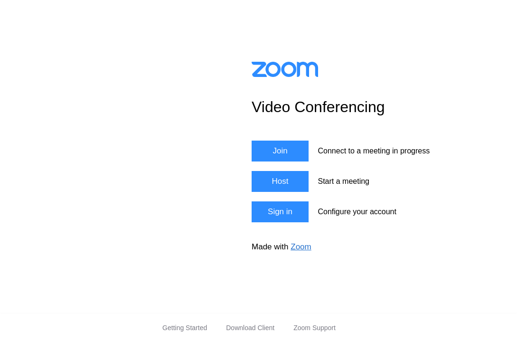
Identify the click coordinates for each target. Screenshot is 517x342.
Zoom (301, 246)
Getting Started (184, 328)
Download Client (250, 328)
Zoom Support (314, 328)
